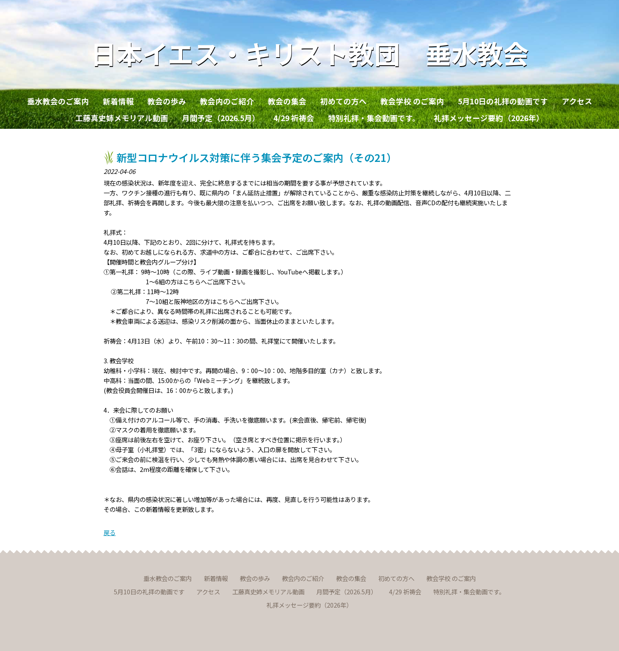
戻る (110, 532)
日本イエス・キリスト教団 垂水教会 (310, 52)
